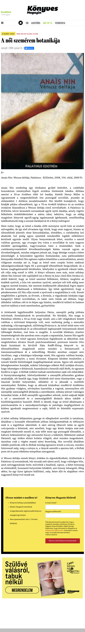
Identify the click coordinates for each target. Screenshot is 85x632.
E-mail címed (51, 503)
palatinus (29, 34)
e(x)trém (35, 34)
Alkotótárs (36, 23)
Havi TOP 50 (48, 23)
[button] (2, 23)
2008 (21, 34)
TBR (28, 23)
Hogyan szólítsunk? (53, 511)
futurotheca (61, 23)
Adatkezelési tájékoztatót (54, 530)
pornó (18, 34)
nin (25, 34)
